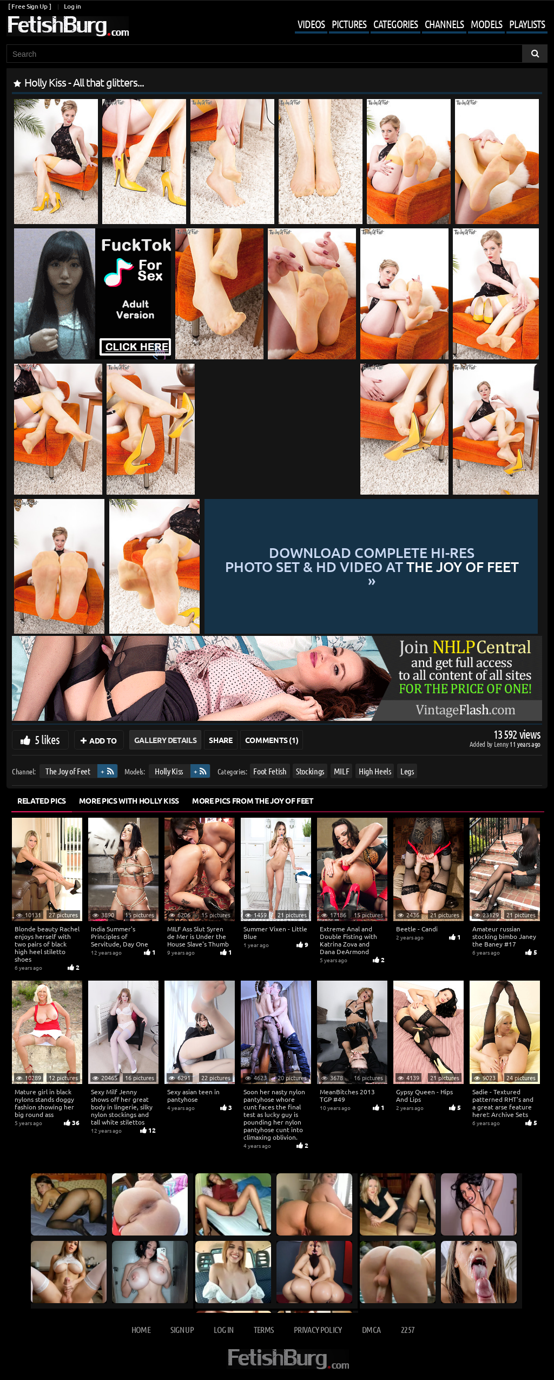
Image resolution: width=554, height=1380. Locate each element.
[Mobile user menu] (413, 25)
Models (486, 23)
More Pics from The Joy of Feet (253, 800)
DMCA (371, 1329)
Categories (395, 23)
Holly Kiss (169, 771)
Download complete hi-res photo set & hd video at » (372, 566)
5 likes (47, 739)
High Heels (375, 771)
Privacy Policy (318, 1329)
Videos (311, 23)
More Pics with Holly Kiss (129, 800)
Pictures (349, 23)
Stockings (310, 771)
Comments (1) (272, 740)
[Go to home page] (67, 26)
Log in (72, 6)
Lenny (502, 743)
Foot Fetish (269, 771)
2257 (407, 1329)
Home (140, 1329)
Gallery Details (165, 740)
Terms (264, 1329)
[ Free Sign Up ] (29, 6)
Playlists (527, 23)
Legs (407, 771)
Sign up (181, 1329)
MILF (341, 771)
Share (220, 740)
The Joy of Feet (67, 771)
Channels (444, 23)
